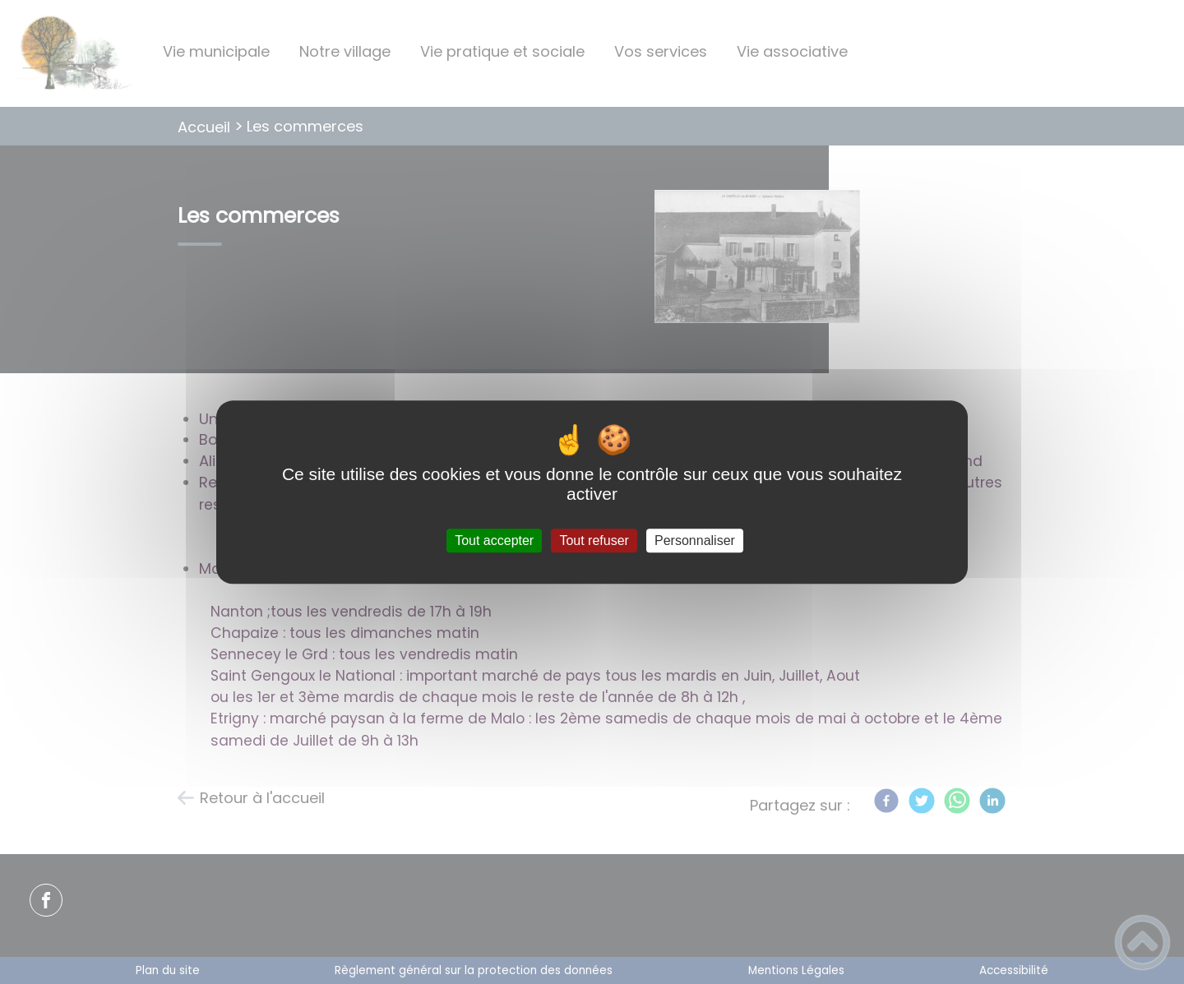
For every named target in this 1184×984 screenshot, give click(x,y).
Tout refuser (593, 540)
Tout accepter (494, 540)
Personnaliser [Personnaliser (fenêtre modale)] (694, 540)
